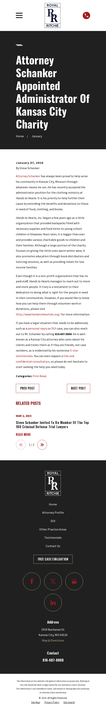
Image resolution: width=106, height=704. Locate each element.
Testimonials (53, 537)
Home (53, 504)
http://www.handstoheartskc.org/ (38, 314)
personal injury (37, 328)
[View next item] (42, 445)
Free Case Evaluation (53, 559)
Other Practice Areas (52, 529)
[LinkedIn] (53, 602)
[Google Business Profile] (74, 581)
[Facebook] (32, 581)
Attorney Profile (53, 512)
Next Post (78, 388)
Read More (23, 434)
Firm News (40, 376)
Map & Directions (53, 640)
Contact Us (53, 546)
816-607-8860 (53, 660)
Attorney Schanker (28, 176)
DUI (53, 328)
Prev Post (27, 388)
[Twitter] (53, 581)
